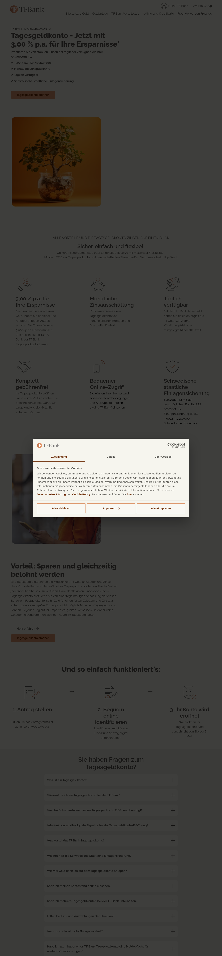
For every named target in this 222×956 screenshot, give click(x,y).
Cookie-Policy (81, 494)
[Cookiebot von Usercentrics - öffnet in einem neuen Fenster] (170, 445)
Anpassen (111, 508)
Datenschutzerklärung (51, 494)
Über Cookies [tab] (163, 456)
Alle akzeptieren (161, 508)
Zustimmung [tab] (59, 456)
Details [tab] (111, 456)
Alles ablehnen (61, 508)
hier (129, 494)
